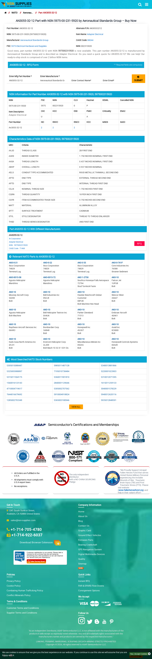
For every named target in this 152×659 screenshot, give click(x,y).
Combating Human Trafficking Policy (25, 590)
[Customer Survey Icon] (36, 560)
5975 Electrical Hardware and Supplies (29, 46)
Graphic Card (84, 530)
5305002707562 (61, 388)
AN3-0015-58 (15, 277)
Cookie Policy (13, 585)
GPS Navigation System (90, 549)
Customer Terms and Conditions (23, 607)
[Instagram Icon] (82, 620)
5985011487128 (61, 365)
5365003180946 (61, 400)
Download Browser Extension (40, 543)
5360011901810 (61, 377)
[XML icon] (81, 568)
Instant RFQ (84, 580)
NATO (14, 12)
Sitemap (82, 563)
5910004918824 (61, 394)
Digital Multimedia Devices (91, 554)
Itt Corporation (15, 238)
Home (81, 511)
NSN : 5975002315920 (18, 245)
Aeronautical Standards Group (28, 12)
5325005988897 (14, 371)
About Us (82, 516)
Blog (80, 520)
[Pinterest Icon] (112, 621)
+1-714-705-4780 (26, 529)
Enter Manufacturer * (50, 76)
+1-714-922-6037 (26, 535)
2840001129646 (61, 382)
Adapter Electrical (95, 34)
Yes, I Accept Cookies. (138, 654)
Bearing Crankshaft (87, 544)
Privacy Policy (13, 580)
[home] (5, 12)
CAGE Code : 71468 (17, 248)
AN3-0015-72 (49, 277)
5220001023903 (108, 371)
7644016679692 (14, 394)
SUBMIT (138, 78)
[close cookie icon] (149, 654)
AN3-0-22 (47, 262)
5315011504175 (14, 377)
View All (76, 406)
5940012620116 (108, 394)
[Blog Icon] (97, 621)
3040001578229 (108, 388)
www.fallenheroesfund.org (131, 490)
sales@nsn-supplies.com (22, 520)
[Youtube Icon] (105, 621)
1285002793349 (14, 400)
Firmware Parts (85, 539)
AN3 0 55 (81, 262)
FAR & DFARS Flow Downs (91, 585)
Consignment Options (89, 590)
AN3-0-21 (13, 262)
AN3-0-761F (117, 262)
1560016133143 (14, 382)
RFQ (139, 243)
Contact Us (83, 525)
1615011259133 (108, 382)
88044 (90, 40)
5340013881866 (108, 365)
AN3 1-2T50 (82, 277)
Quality (81, 558)
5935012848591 (108, 400)
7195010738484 (61, 371)
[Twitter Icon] (90, 621)
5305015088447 (14, 365)
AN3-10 (115, 277)
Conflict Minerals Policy (18, 595)
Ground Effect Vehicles (89, 535)
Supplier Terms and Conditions (22, 612)
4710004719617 (14, 388)
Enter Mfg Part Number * (20, 76)
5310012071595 (108, 377)
